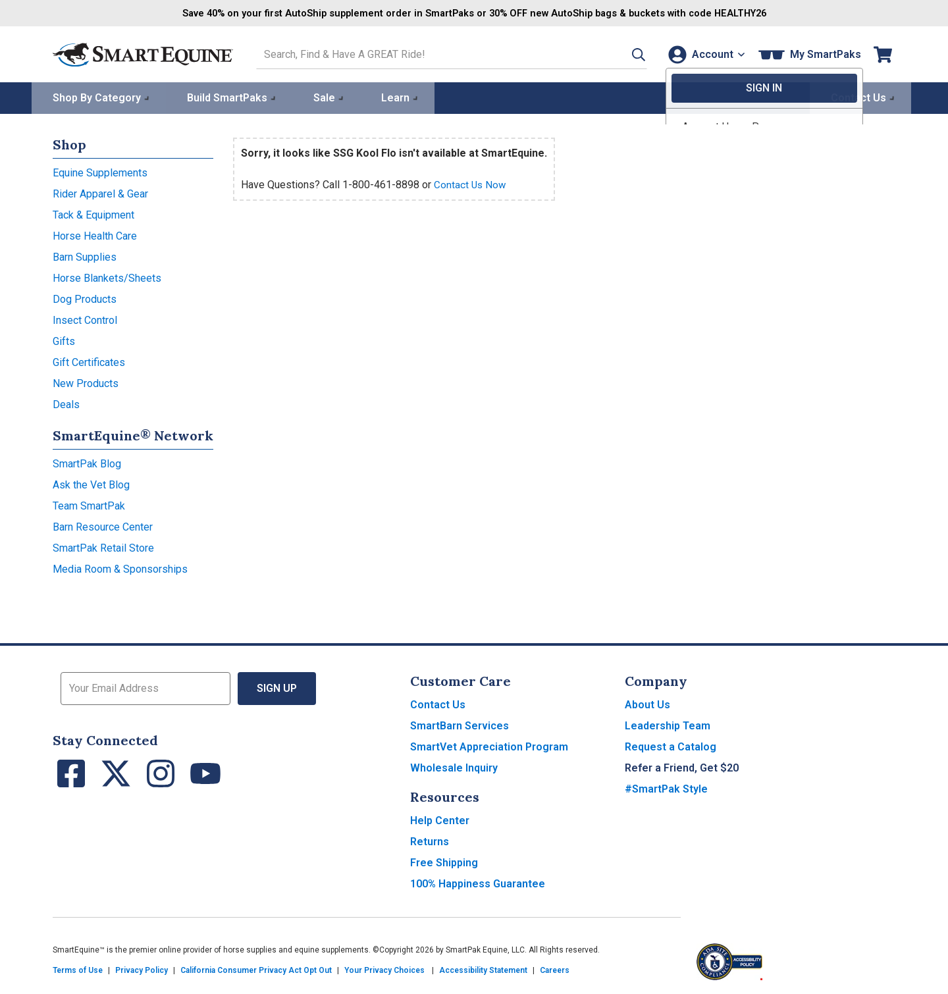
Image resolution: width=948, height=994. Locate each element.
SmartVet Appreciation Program (489, 745)
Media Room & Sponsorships (120, 568)
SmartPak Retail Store (103, 546)
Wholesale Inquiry (454, 766)
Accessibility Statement (483, 969)
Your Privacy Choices (384, 969)
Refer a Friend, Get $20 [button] (682, 766)
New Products (85, 382)
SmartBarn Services (459, 724)
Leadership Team (667, 724)
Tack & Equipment (93, 213)
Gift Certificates (89, 361)
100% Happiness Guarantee (477, 882)
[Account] (703, 53)
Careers (554, 969)
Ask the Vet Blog (91, 483)
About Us (647, 703)
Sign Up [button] (277, 687)
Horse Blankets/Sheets (107, 277)
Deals (66, 403)
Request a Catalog (670, 745)
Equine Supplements (100, 171)
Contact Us (437, 703)
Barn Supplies (85, 255)
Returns (429, 840)
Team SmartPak (89, 504)
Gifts (64, 340)
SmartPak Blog (87, 462)
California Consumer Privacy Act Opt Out (256, 969)
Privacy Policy (141, 969)
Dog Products (85, 298)
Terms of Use (78, 969)
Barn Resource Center (103, 525)
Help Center (439, 819)
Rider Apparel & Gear (100, 192)
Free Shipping (444, 861)
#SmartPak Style (666, 787)
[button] (623, 53)
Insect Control (85, 319)
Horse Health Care (95, 234)
